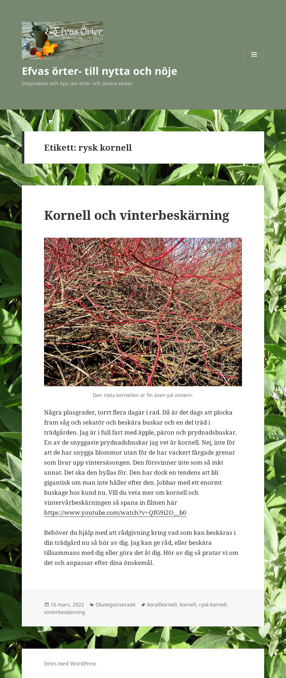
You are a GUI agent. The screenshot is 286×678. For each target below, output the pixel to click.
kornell (188, 604)
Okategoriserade (116, 604)
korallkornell (162, 604)
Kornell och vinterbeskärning (136, 215)
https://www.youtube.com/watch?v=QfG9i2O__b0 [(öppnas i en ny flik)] (115, 512)
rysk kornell (213, 604)
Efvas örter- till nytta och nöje (99, 71)
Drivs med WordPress (70, 663)
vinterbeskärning (64, 612)
